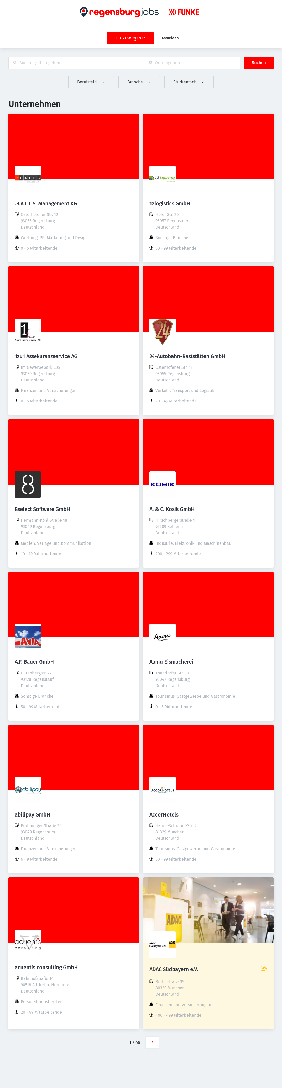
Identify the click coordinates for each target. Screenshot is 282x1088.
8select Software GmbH (42, 509)
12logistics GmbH (169, 203)
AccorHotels (163, 815)
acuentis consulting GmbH (46, 967)
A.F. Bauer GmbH (34, 662)
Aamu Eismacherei (171, 662)
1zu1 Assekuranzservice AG (46, 356)
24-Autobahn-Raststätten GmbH (187, 356)
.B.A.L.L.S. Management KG (46, 203)
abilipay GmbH (32, 815)
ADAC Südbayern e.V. (173, 969)
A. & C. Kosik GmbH (172, 509)
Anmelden (170, 38)
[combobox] (76, 63)
